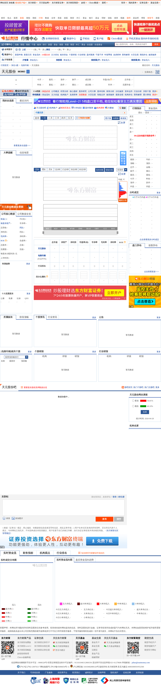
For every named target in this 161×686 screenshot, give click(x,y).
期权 (34, 18)
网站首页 (4, 3)
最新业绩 (119, 95)
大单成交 (78, 108)
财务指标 (28, 553)
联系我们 (76, 672)
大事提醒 (8, 152)
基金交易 (95, 646)
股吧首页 (127, 387)
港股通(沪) (95, 60)
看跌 (135, 406)
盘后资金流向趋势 (85, 560)
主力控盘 (55, 95)
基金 (97, 18)
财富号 (150, 18)
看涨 (135, 401)
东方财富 (5, 638)
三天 (57, 118)
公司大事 (92, 91)
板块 (39, 44)
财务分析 (110, 91)
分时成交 (134, 192)
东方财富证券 (57, 3)
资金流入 (34, 60)
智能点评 (101, 95)
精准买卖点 (66, 108)
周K (44, 169)
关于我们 (21, 672)
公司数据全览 (24, 214)
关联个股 (147, 91)
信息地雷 (24, 152)
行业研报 (81, 55)
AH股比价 (46, 55)
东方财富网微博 (61, 642)
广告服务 (49, 672)
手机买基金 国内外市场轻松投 (144, 38)
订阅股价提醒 (83, 118)
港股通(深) (135, 60)
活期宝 (95, 650)
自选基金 (98, 44)
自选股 (90, 44)
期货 (72, 18)
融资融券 (152, 55)
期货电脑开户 (150, 646)
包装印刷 (25, 65)
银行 (91, 18)
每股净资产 (5, 223)
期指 (28, 18)
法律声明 (101, 672)
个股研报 (73, 55)
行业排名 (62, 553)
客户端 (100, 38)
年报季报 (108, 55)
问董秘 (111, 108)
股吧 (129, 18)
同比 (22, 228)
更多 (154, 91)
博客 (143, 18)
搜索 (158, 18)
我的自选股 (8, 100)
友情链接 (140, 672)
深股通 (59, 60)
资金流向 (36, 55)
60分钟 (82, 169)
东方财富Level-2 (24, 646)
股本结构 (101, 91)
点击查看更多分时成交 (149, 239)
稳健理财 (95, 657)
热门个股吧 (138, 387)
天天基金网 (44, 3)
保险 (110, 18)
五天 (70, 118)
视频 (122, 18)
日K (37, 169)
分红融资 (119, 91)
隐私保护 (114, 672)
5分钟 (57, 169)
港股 (66, 18)
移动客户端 (20, 3)
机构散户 (64, 95)
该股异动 (152, 245)
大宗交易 (135, 55)
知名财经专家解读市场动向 (92, 553)
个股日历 (39, 112)
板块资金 (64, 55)
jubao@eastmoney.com (141, 662)
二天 (50, 118)
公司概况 (55, 91)
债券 (116, 18)
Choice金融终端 (24, 657)
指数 (17, 44)
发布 (104, 519)
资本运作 (129, 91)
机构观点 (45, 553)
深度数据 (83, 95)
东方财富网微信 (61, 646)
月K (50, 169)
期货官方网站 (150, 650)
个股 (33, 44)
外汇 (78, 18)
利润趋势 (6, 264)
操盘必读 (46, 91)
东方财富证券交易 (42, 650)
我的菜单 (132, 3)
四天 (63, 118)
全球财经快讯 (52, 38)
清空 (119, 519)
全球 (53, 18)
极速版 (123, 118)
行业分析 (138, 91)
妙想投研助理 (23, 653)
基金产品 (95, 653)
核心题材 (73, 91)
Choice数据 (116, 38)
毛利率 (3, 236)
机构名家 (134, 425)
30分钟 (74, 169)
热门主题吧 (149, 387)
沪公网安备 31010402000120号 (84, 667)
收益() (3, 219)
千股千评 (99, 55)
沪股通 (25, 60)
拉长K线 (99, 170)
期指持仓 (143, 55)
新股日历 (28, 55)
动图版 (116, 118)
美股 (60, 18)
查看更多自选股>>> (22, 145)
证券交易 (143, 3)
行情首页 (5, 65)
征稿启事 (127, 672)
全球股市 (7, 49)
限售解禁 (126, 55)
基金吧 (136, 18)
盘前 (37, 118)
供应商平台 (62, 672)
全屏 (123, 122)
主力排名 (55, 55)
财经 (3, 18)
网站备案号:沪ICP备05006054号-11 (55, 667)
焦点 (9, 18)
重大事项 (147, 95)
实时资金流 (9, 553)
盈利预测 (90, 55)
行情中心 (7, 44)
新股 (22, 18)
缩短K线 (109, 170)
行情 (41, 18)
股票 (16, 18)
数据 (47, 18)
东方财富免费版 (24, 642)
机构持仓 (129, 95)
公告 (101, 317)
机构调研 (100, 108)
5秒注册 (121, 497)
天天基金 (80, 638)
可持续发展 (35, 672)
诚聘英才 (89, 672)
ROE (4, 241)
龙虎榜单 (117, 55)
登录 (114, 497)
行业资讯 (52, 317)
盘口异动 (136, 245)
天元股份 (42, 248)
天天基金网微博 (112, 642)
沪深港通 (7, 60)
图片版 (108, 118)
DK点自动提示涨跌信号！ (145, 136)
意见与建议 (59, 650)
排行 (45, 44)
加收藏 (11, 3)
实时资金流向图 (64, 560)
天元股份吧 (41, 108)
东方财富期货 (133, 638)
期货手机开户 (150, 642)
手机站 (86, 38)
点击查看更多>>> (151, 271)
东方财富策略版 (24, 650)
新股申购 (19, 55)
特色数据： (37, 95)
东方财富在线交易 (42, 646)
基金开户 (95, 642)
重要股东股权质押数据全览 (35, 387)
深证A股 (15, 65)
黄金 (85, 18)
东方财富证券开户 (42, 642)
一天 (44, 118)
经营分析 (64, 91)
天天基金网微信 (112, 646)
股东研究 (83, 91)
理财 (103, 18)
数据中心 (71, 38)
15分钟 (65, 169)
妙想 (83, 3)
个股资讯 (40, 317)
